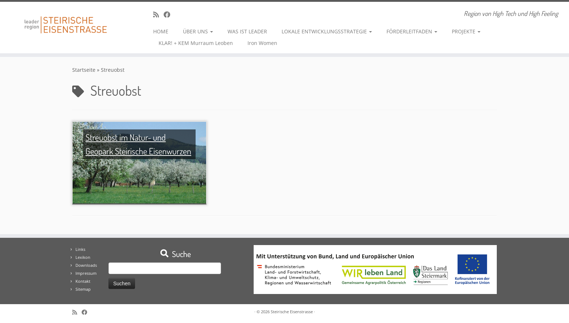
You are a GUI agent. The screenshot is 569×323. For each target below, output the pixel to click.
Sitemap (83, 289)
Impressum (86, 273)
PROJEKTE (466, 31)
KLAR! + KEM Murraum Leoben (196, 43)
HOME (160, 31)
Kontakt (82, 281)
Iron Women (262, 43)
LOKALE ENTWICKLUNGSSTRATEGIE (327, 31)
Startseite (83, 69)
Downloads (86, 265)
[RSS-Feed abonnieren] (158, 14)
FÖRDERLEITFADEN (411, 31)
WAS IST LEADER (247, 31)
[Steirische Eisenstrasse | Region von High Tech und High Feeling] (65, 19)
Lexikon (82, 257)
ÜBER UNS (198, 31)
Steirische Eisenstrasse (292, 311)
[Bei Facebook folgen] (169, 14)
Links (80, 249)
